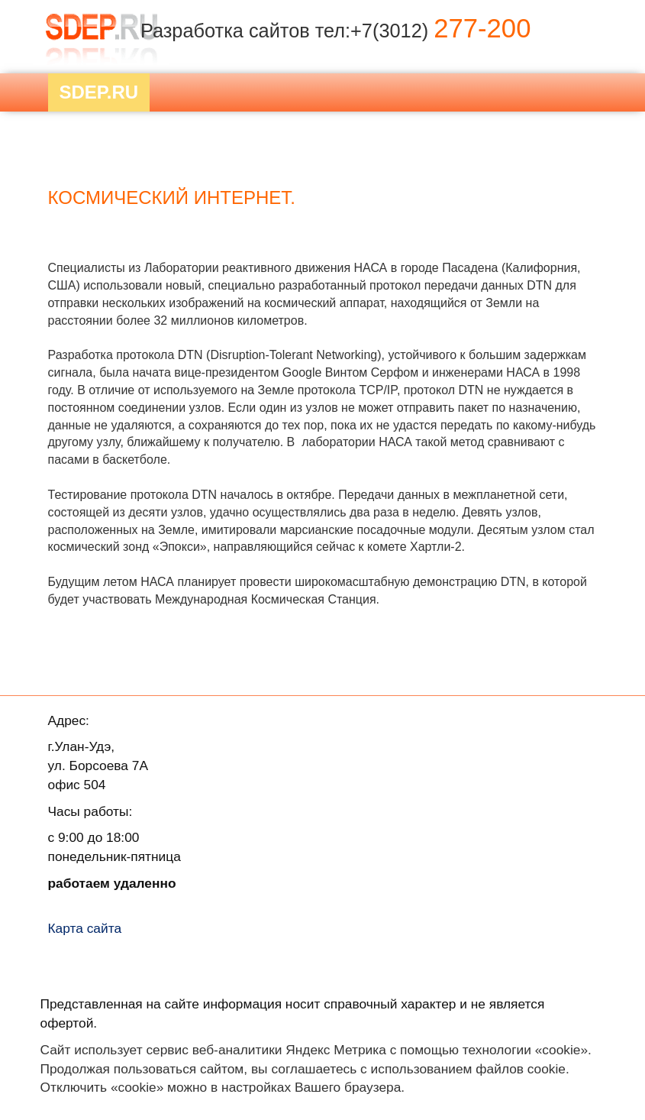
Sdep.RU (99, 92)
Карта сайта (85, 928)
